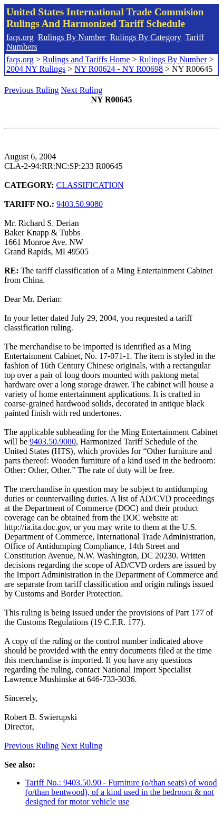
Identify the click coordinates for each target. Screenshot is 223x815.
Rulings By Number (72, 37)
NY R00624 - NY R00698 (118, 68)
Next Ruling (82, 90)
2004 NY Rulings (35, 68)
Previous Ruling (31, 90)
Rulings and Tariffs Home (86, 59)
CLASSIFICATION (90, 185)
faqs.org (20, 37)
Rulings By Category (145, 37)
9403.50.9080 (79, 204)
